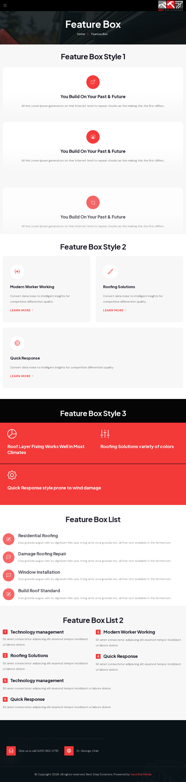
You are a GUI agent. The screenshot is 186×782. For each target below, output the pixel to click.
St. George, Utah (88, 751)
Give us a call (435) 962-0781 (38, 751)
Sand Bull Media (141, 774)
